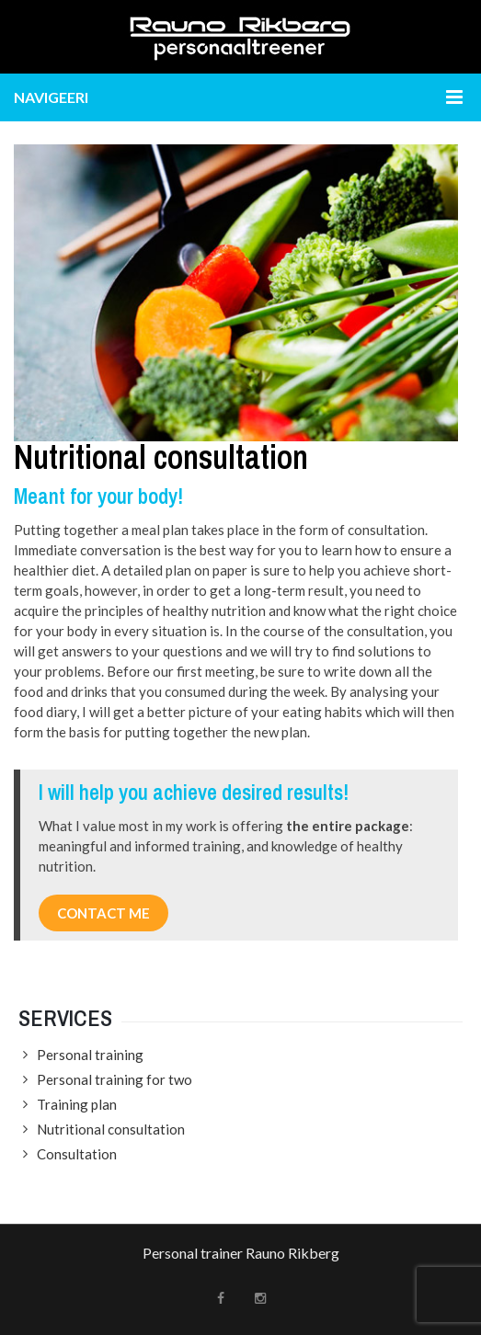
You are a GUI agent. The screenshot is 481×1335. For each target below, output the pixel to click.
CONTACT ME (103, 913)
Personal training (90, 1054)
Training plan (77, 1104)
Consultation (77, 1154)
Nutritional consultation (111, 1129)
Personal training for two (114, 1079)
